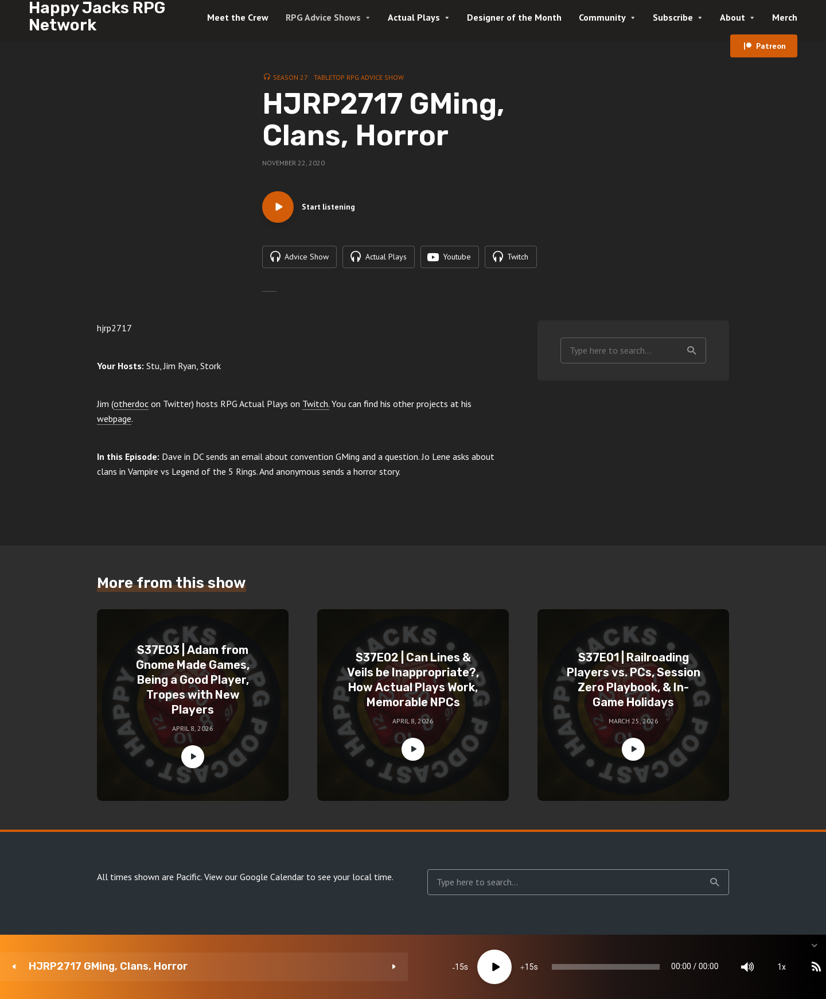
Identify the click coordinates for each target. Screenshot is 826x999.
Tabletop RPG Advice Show (359, 77)
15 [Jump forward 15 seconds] (371, 966)
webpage (114, 422)
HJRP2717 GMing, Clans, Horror (108, 967)
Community (602, 17)
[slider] (483, 967)
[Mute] (659, 967)
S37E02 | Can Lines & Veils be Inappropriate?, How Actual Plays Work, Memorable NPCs (413, 683)
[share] (763, 967)
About (732, 17)
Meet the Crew (237, 17)
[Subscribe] (728, 967)
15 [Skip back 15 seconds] (301, 966)
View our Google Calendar (254, 880)
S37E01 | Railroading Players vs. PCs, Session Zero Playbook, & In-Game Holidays (633, 683)
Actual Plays (414, 17)
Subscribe (673, 17)
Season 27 (290, 77)
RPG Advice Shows (323, 17)
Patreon (771, 46)
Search (692, 354)
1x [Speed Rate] (694, 966)
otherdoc (131, 407)
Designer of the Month (514, 17)
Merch (784, 17)
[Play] (337, 967)
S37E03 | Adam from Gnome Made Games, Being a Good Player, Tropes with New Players (193, 683)
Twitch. (315, 407)
